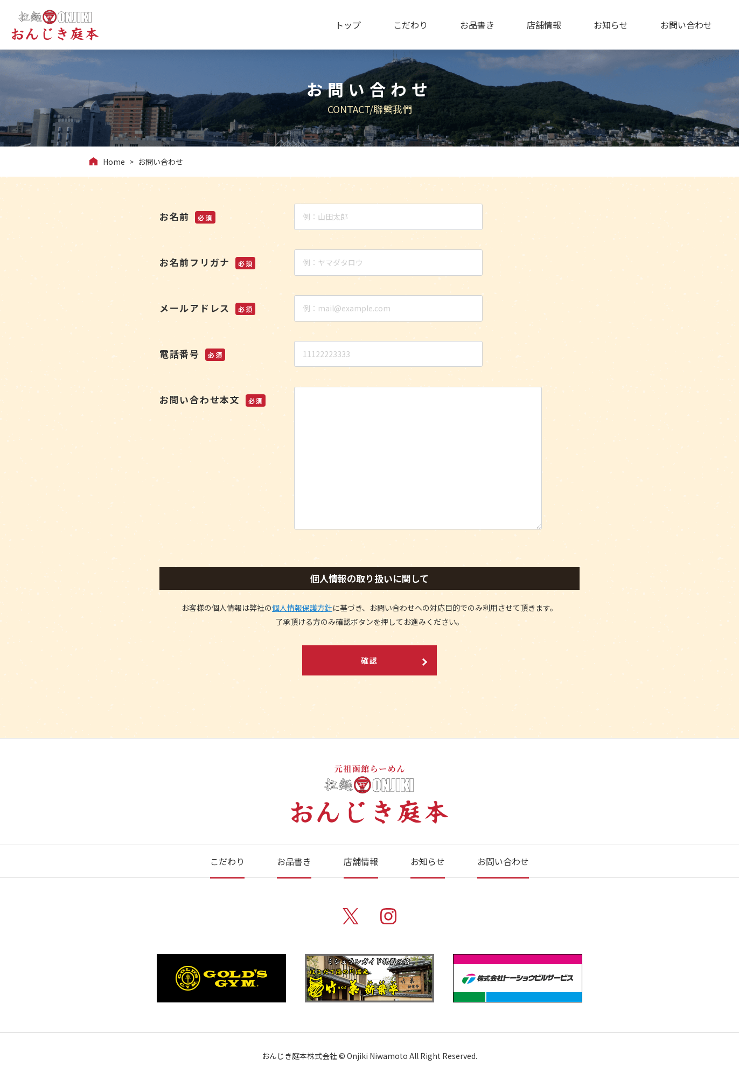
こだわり (410, 24)
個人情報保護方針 (302, 607)
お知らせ (611, 24)
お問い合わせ (686, 24)
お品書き (477, 24)
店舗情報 (544, 24)
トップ (348, 24)
